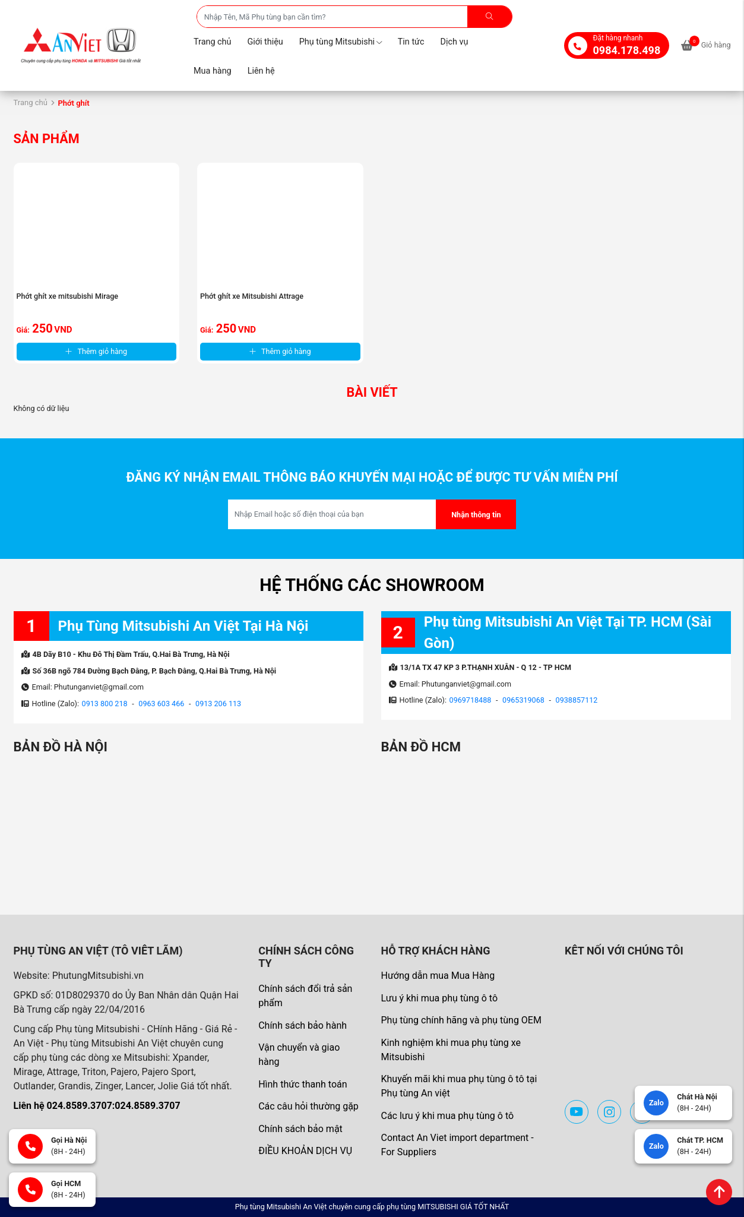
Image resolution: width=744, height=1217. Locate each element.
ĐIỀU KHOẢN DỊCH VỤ (305, 1150)
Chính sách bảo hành (302, 1025)
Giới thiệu (265, 42)
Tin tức (411, 42)
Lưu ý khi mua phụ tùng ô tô (439, 998)
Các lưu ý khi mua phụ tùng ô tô (447, 1115)
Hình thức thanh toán (302, 1084)
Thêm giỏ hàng (96, 351)
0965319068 (523, 700)
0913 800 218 (105, 703)
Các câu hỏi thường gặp (308, 1106)
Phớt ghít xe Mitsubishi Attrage (251, 296)
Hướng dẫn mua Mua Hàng (438, 975)
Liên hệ (261, 71)
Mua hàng (213, 71)
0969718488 (470, 700)
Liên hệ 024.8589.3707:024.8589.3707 (97, 1105)
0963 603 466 (161, 703)
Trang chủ (212, 42)
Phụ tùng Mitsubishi (340, 42)
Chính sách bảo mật (300, 1128)
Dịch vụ (454, 42)
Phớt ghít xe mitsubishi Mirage (68, 296)
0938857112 (577, 700)
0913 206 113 (218, 703)
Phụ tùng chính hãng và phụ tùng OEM (461, 1020)
